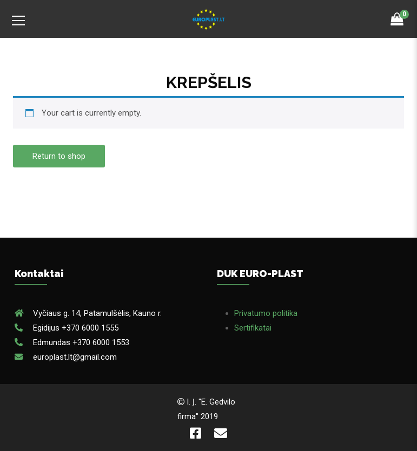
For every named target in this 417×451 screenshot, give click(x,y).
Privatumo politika (265, 313)
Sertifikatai (253, 328)
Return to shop (58, 156)
